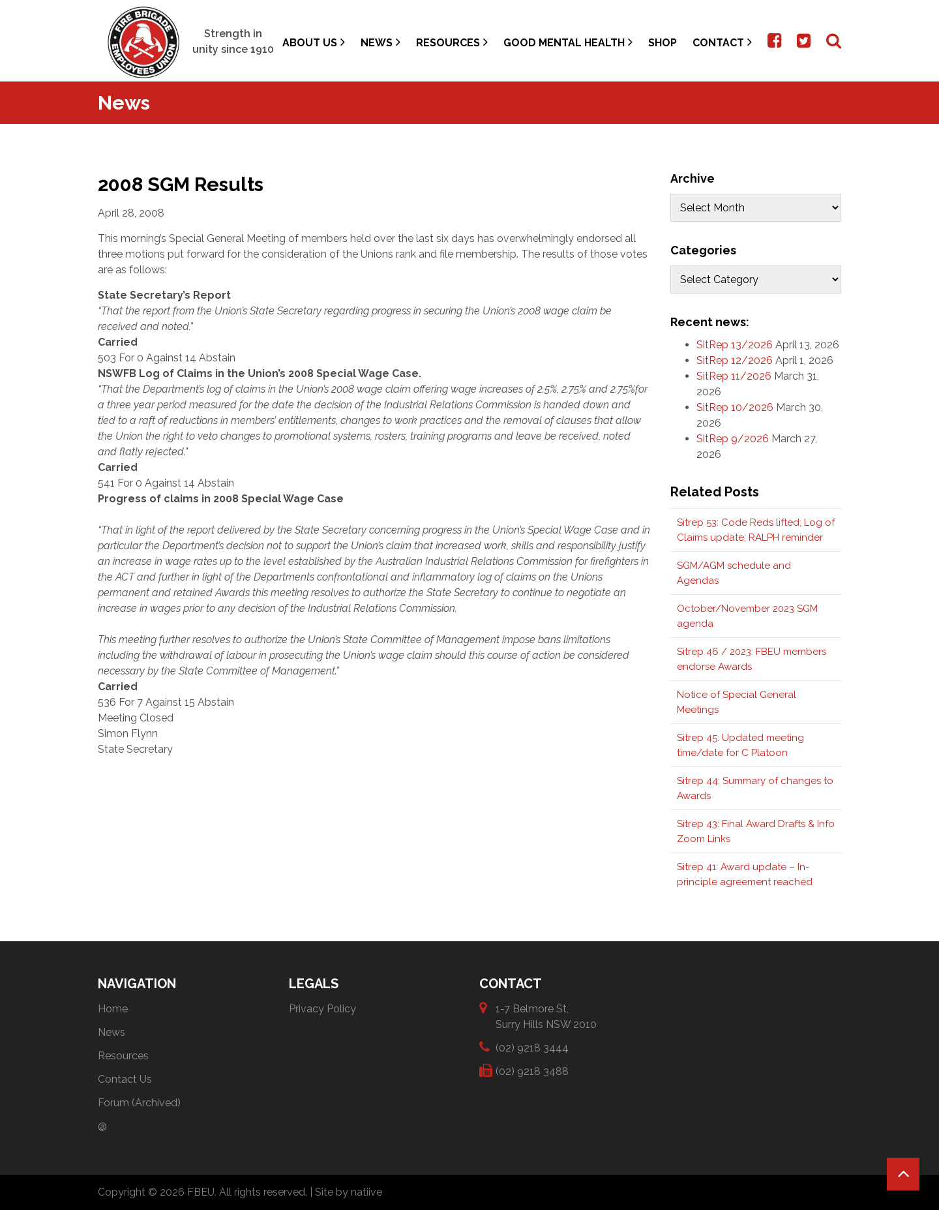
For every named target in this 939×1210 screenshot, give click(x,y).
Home (113, 1009)
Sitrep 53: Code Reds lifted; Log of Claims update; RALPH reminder (756, 530)
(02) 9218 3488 (532, 1071)
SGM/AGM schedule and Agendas (734, 573)
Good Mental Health (568, 42)
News (380, 42)
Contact (722, 42)
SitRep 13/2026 (734, 345)
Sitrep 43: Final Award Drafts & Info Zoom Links (756, 831)
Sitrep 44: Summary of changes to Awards (755, 788)
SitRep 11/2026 (733, 376)
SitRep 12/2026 (734, 360)
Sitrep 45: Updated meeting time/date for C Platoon (740, 745)
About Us (313, 42)
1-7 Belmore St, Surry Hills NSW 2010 (546, 1016)
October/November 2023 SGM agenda (747, 616)
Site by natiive (348, 1192)
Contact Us (125, 1079)
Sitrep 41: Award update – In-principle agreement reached (744, 874)
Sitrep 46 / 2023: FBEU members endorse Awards (751, 659)
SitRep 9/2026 (732, 438)
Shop (662, 43)
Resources (452, 42)
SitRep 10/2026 (734, 407)
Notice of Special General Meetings (736, 702)
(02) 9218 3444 (532, 1047)
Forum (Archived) (139, 1103)
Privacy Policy (322, 1009)
